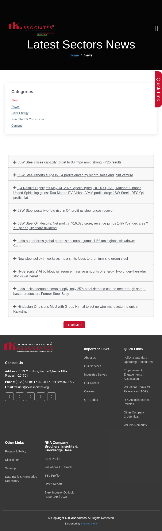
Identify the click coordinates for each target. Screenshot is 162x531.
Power (15, 106)
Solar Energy (19, 113)
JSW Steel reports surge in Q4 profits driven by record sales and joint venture (73, 175)
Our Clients (91, 383)
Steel (14, 100)
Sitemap (10, 468)
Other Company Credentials (134, 414)
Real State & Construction (28, 119)
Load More (74, 324)
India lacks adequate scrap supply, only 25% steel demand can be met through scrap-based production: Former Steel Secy (79, 291)
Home (74, 55)
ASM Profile (52, 458)
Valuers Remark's (135, 425)
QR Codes (91, 399)
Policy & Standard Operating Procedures (138, 360)
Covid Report (53, 484)
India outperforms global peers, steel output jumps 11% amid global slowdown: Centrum (74, 243)
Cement (16, 125)
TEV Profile (52, 475)
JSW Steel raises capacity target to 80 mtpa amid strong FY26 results (67, 162)
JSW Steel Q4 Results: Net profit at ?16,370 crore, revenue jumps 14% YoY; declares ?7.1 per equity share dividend (80, 225)
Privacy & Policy (15, 451)
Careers (89, 391)
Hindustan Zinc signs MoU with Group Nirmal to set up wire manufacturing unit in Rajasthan (75, 308)
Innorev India (89, 523)
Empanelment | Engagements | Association (134, 374)
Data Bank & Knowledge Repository (21, 479)
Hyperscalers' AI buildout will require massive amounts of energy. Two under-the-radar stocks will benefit (79, 273)
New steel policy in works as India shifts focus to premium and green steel (70, 258)
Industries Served (95, 374)
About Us (90, 357)
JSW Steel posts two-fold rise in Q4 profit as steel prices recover (63, 210)
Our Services (92, 366)
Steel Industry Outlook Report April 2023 (59, 494)
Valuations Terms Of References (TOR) (137, 389)
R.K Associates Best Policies (137, 402)
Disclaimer (12, 459)
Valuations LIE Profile (59, 467)
